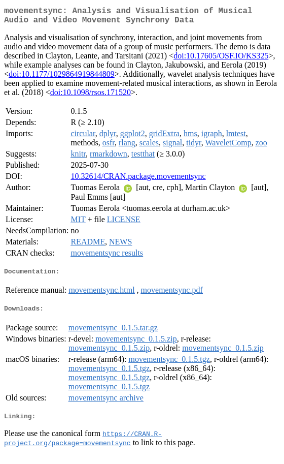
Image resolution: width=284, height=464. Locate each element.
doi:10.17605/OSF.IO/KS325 (220, 59)
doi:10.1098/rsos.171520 (90, 96)
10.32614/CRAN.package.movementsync (137, 180)
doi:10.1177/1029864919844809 (62, 78)
